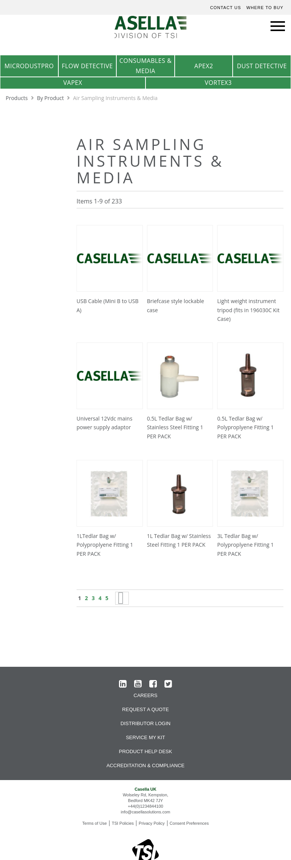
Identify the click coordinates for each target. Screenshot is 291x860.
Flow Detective (87, 66)
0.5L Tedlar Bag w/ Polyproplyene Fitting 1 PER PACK (245, 427)
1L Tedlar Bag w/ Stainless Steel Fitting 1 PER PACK (179, 540)
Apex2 (203, 66)
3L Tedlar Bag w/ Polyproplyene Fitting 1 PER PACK (245, 545)
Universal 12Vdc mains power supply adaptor (104, 423)
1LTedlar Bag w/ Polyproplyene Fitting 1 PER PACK (105, 545)
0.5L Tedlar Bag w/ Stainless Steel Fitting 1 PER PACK (175, 427)
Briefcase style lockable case (175, 305)
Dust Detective (262, 66)
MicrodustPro (29, 66)
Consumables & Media (145, 65)
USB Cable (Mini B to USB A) (107, 305)
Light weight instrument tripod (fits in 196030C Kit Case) (248, 310)
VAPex (72, 82)
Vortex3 (218, 82)
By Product (51, 98)
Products (17, 98)
